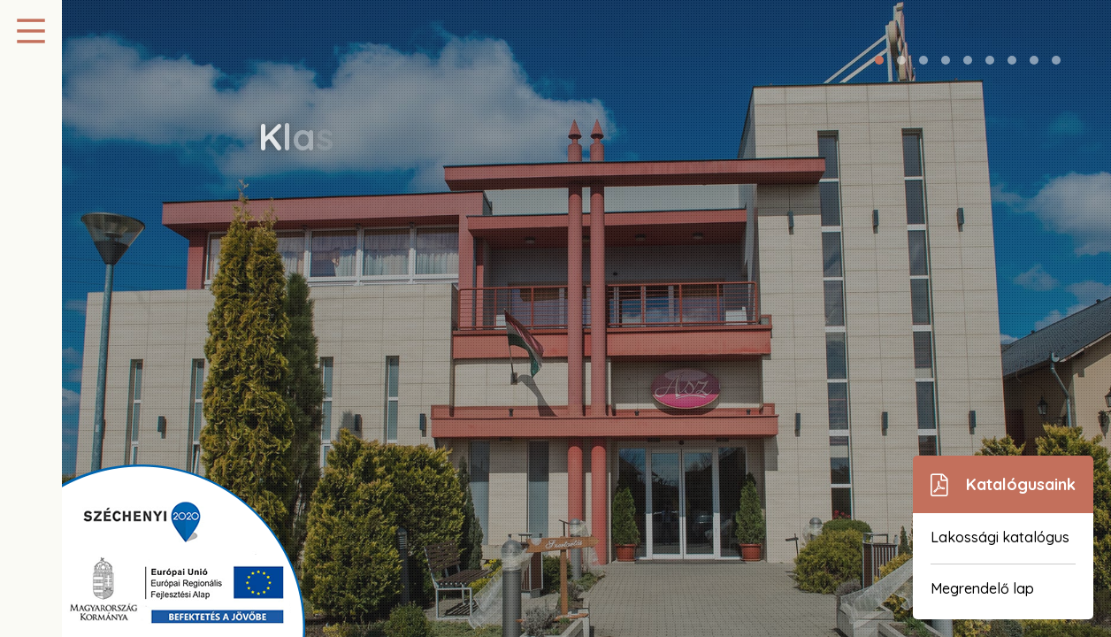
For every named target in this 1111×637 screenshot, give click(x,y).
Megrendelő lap (982, 588)
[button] (879, 60)
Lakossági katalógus (1000, 537)
